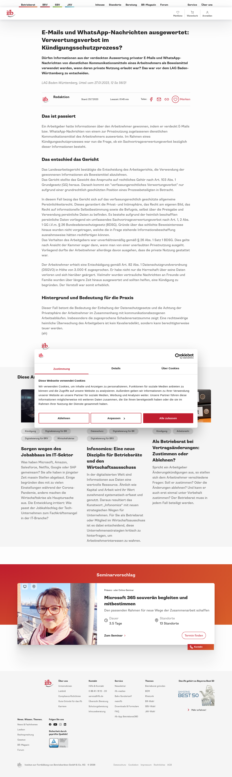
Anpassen (116, 418)
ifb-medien (120, 691)
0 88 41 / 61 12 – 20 (98, 691)
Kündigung (30, 431)
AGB (169, 765)
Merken (185, 99)
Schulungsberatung (98, 706)
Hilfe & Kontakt (96, 686)
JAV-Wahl (150, 711)
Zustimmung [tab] (61, 368)
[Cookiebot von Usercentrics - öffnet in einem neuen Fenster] (178, 356)
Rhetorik (149, 696)
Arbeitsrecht (183, 431)
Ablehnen (64, 418)
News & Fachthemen (27, 724)
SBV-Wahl (150, 706)
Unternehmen (65, 686)
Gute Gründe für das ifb (70, 701)
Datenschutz (97, 431)
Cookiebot (133, 765)
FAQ (117, 711)
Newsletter (120, 686)
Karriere (62, 706)
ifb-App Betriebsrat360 (126, 716)
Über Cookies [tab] (170, 368)
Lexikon (21, 729)
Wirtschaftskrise (65, 438)
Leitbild (62, 691)
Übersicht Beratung (98, 701)
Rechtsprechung (25, 734)
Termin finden (194, 635)
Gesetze (21, 740)
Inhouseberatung (97, 711)
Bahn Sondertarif (123, 696)
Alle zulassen (168, 418)
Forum (20, 750)
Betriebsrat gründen (155, 686)
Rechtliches (159, 765)
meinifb (118, 701)
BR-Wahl (149, 701)
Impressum (146, 765)
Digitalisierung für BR (56, 431)
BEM (147, 691)
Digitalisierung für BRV (36, 438)
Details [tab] (116, 368)
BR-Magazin (23, 745)
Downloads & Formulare (127, 706)
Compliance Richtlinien (69, 696)
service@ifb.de (96, 696)
